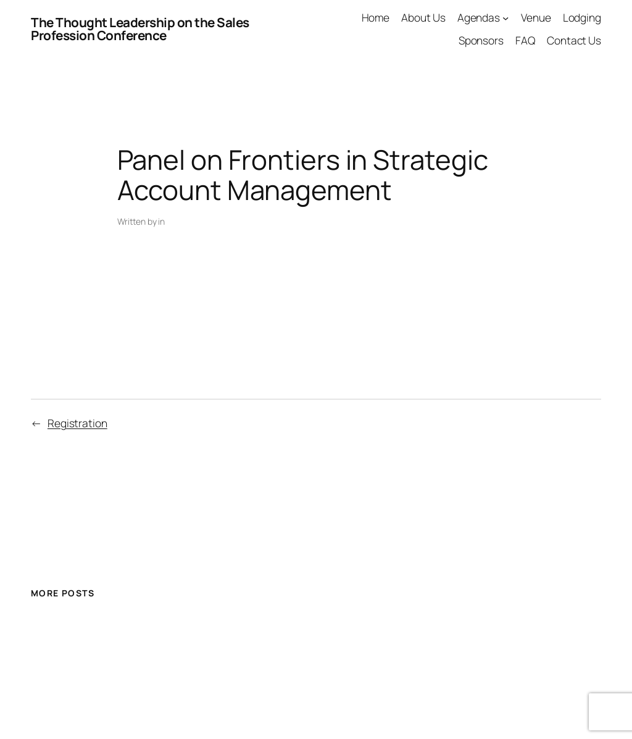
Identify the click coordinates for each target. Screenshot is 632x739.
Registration (77, 422)
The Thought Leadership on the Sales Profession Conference (140, 29)
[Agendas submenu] (505, 17)
